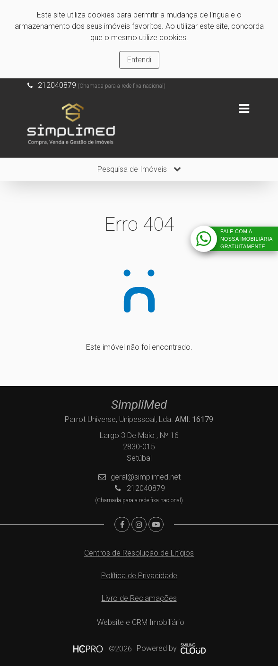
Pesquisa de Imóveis (139, 169)
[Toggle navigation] (243, 108)
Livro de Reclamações (139, 598)
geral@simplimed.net (146, 476)
